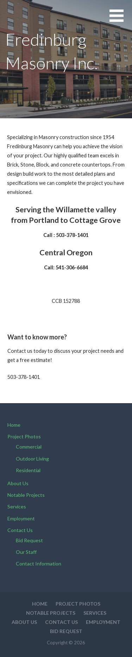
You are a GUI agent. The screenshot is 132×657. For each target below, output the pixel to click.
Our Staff (26, 552)
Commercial (29, 447)
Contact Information (38, 564)
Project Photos (24, 436)
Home (13, 425)
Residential (28, 470)
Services (16, 506)
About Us (18, 483)
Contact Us (20, 530)
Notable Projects (26, 495)
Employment (21, 518)
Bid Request (29, 540)
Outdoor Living (32, 459)
